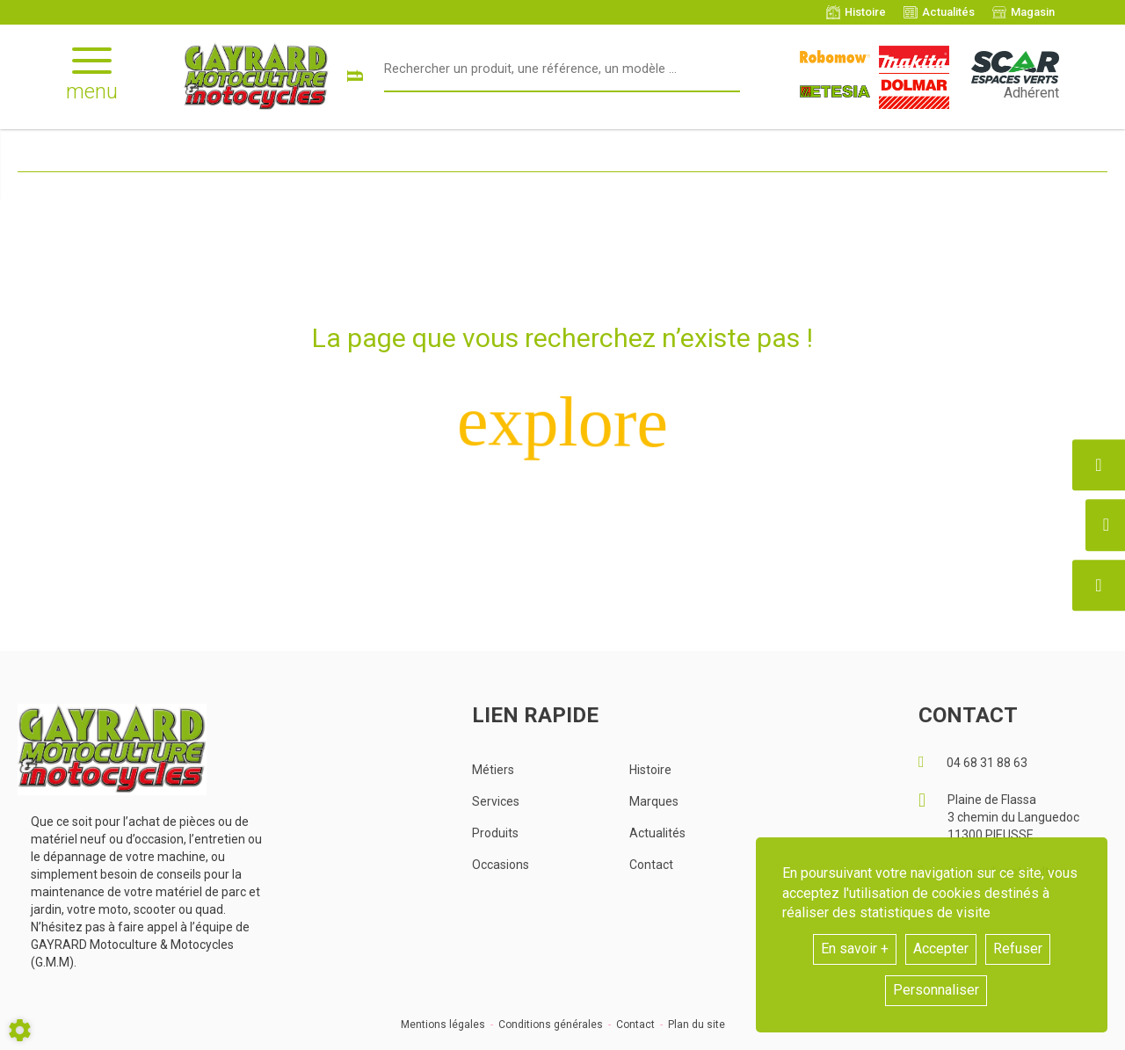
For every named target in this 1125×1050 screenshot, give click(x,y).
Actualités (657, 833)
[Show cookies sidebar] (20, 1030)
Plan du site (696, 1024)
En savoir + (855, 948)
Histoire (650, 770)
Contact (651, 865)
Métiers (493, 770)
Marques (654, 801)
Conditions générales (550, 1024)
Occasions (500, 865)
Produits (495, 833)
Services (495, 801)
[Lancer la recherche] (355, 76)
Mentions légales (443, 1024)
